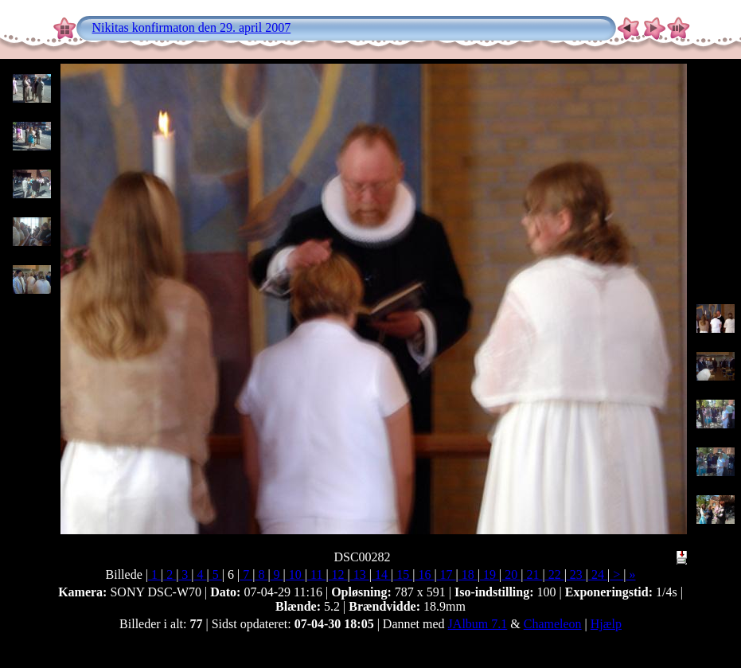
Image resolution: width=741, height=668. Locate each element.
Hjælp (606, 624)
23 (576, 574)
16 (424, 574)
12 (338, 574)
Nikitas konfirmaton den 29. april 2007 (191, 27)
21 (532, 574)
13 (359, 574)
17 (446, 574)
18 (468, 574)
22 (554, 574)
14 (381, 574)
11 (316, 574)
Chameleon (553, 624)
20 (511, 574)
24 (597, 574)
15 (402, 574)
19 (489, 574)
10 (295, 574)
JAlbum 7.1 (478, 624)
